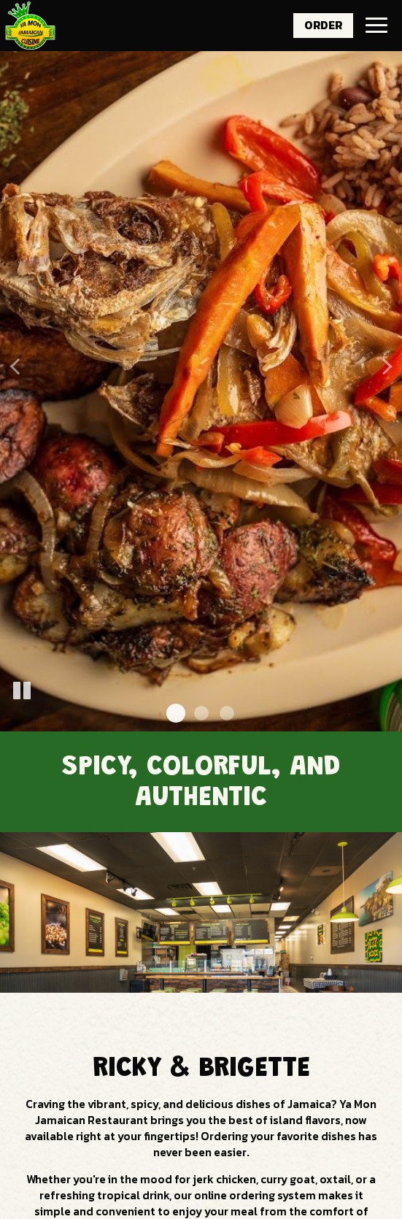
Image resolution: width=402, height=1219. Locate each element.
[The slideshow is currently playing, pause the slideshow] (22, 691)
